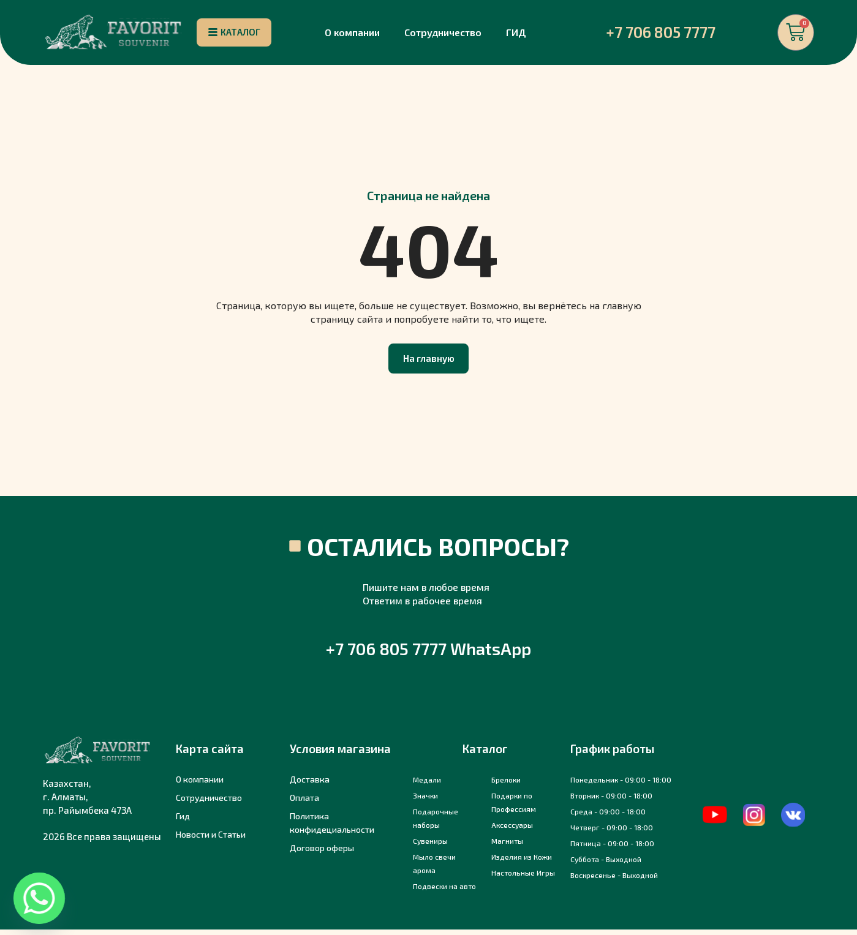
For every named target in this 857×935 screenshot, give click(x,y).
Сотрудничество (442, 34)
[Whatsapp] (39, 898)
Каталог (485, 754)
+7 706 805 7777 (660, 33)
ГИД (516, 34)
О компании (352, 34)
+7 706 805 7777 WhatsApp (428, 654)
